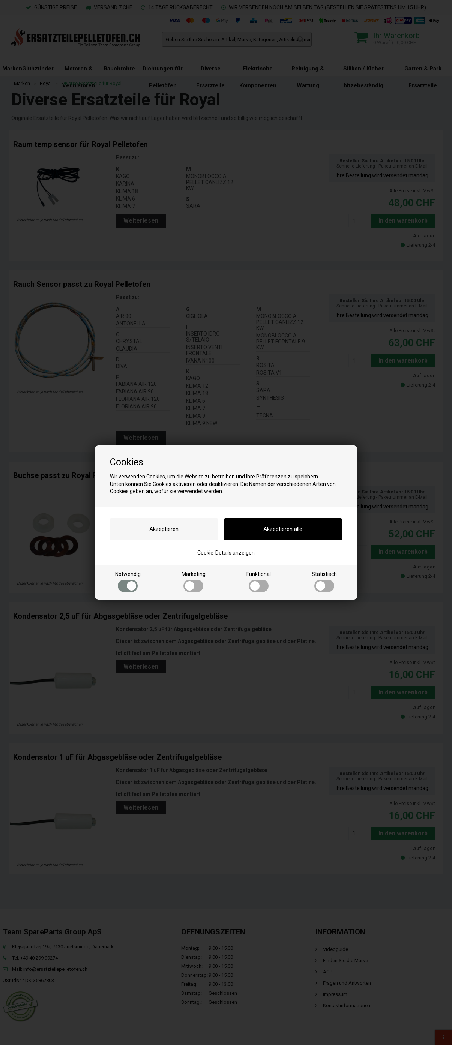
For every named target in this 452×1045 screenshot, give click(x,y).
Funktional (258, 581)
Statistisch (324, 581)
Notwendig (128, 581)
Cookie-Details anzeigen (226, 553)
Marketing (194, 581)
